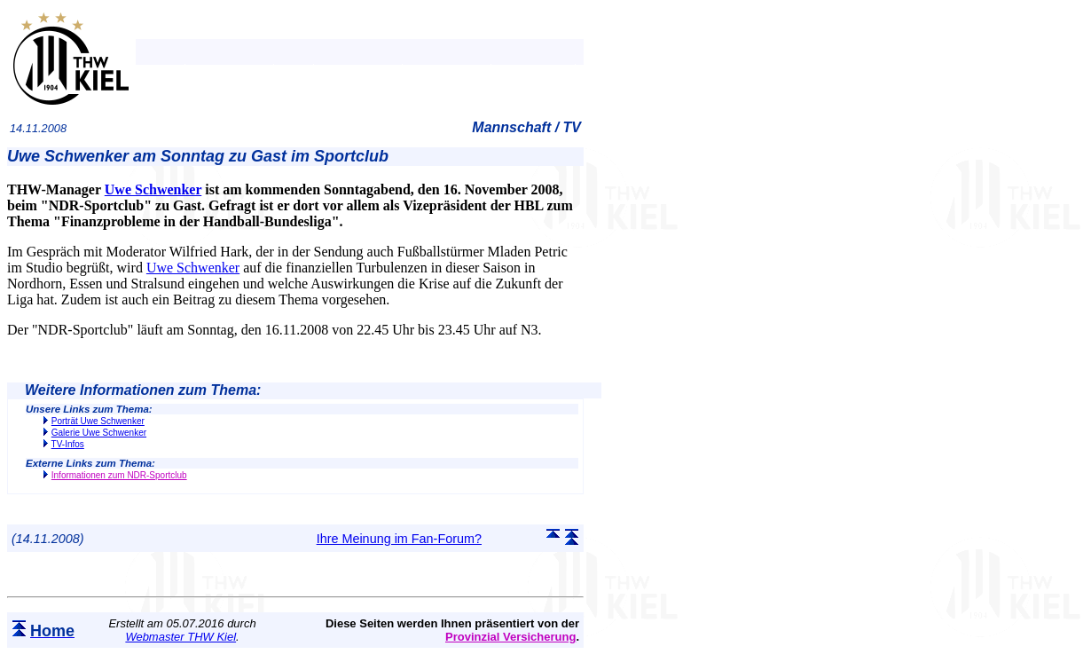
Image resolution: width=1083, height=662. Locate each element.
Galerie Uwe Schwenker (98, 432)
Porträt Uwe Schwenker (98, 421)
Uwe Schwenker (153, 189)
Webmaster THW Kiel (180, 636)
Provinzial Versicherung (510, 636)
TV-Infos (67, 444)
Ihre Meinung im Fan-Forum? (399, 539)
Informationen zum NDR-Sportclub (119, 475)
